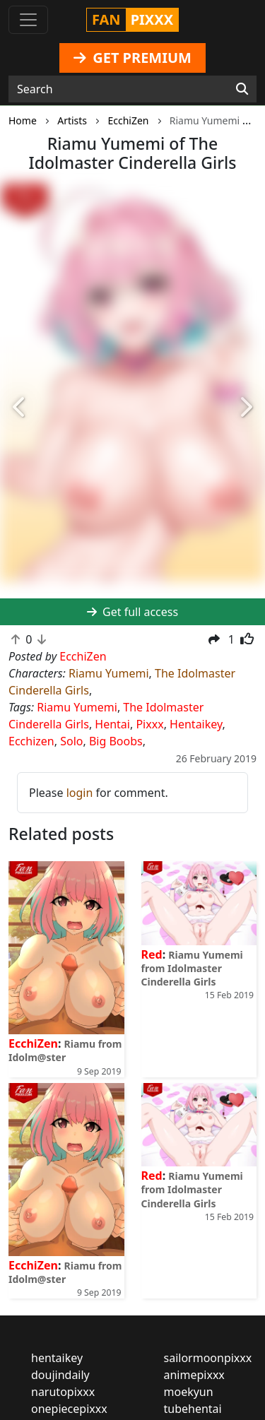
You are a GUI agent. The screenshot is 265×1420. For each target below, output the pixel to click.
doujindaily (60, 1375)
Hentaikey (196, 724)
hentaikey (57, 1358)
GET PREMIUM (132, 57)
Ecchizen (31, 741)
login (79, 792)
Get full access (132, 612)
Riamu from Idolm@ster (65, 1050)
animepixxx (194, 1375)
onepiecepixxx (69, 1408)
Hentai (112, 724)
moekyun (188, 1392)
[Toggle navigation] (28, 20)
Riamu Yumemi (109, 673)
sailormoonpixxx (208, 1358)
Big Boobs (116, 741)
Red (152, 954)
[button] (20, 408)
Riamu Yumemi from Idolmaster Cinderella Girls (192, 968)
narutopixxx (63, 1392)
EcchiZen (33, 1043)
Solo (71, 741)
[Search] (242, 89)
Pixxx (149, 724)
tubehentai (193, 1408)
